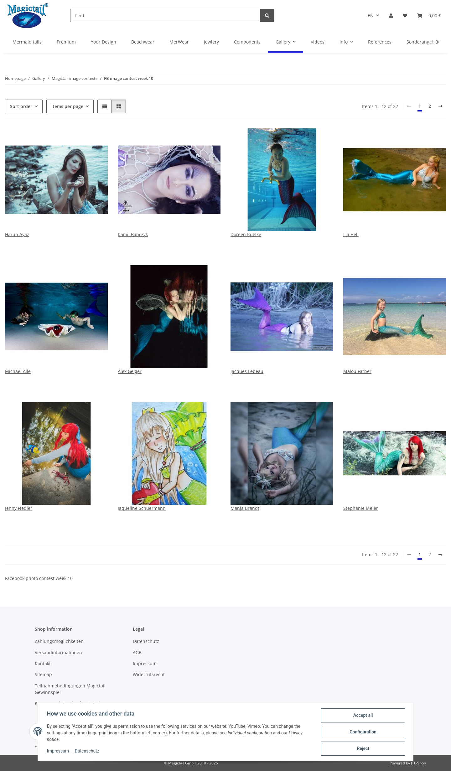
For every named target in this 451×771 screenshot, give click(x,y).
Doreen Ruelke (246, 234)
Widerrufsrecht (149, 674)
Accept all (362, 716)
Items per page (67, 106)
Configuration (362, 732)
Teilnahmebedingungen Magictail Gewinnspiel (70, 689)
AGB (137, 652)
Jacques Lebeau (247, 371)
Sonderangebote (424, 42)
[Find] (165, 15)
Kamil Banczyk (133, 234)
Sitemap (43, 674)
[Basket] (429, 15)
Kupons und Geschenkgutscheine (70, 703)
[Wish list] (405, 15)
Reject (362, 748)
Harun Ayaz (17, 234)
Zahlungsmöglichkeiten (59, 641)
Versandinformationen (58, 652)
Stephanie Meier (360, 508)
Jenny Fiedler (18, 508)
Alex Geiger (130, 371)
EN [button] (371, 15)
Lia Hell (351, 234)
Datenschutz (88, 751)
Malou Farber (357, 371)
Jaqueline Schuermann (142, 508)
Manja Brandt (245, 508)
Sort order (21, 106)
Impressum (59, 751)
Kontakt (43, 663)
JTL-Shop (418, 763)
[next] (440, 106)
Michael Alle (18, 371)
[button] (391, 15)
